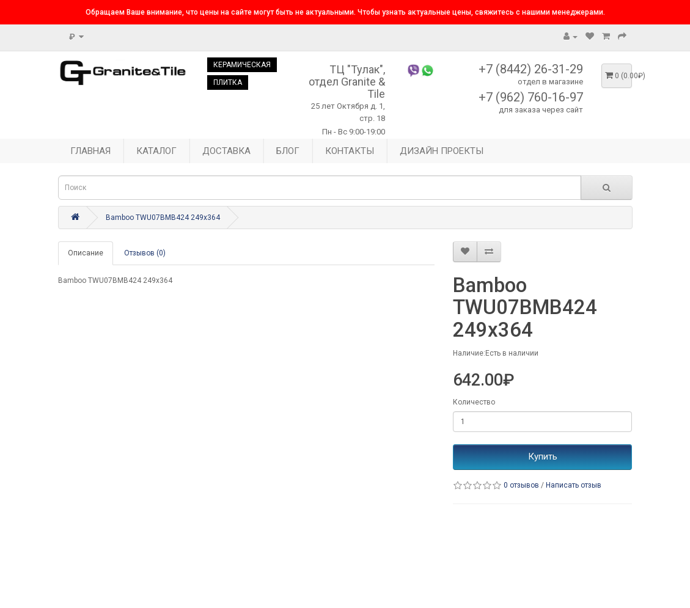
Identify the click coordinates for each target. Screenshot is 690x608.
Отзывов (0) (145, 253)
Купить (542, 456)
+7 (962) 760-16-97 (531, 97)
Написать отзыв (573, 485)
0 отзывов (521, 485)
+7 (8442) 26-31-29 (531, 69)
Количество (474, 402)
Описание (85, 253)
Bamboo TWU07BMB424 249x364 (163, 217)
